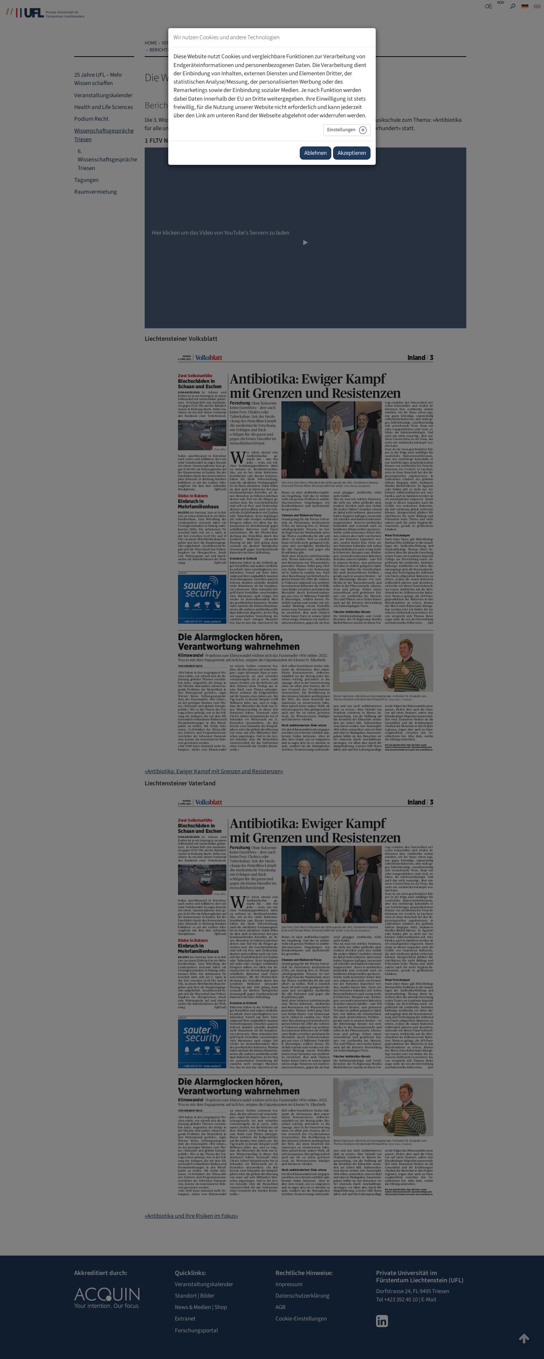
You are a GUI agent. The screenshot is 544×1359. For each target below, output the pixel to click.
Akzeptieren (352, 153)
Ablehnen (315, 153)
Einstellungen (341, 129)
